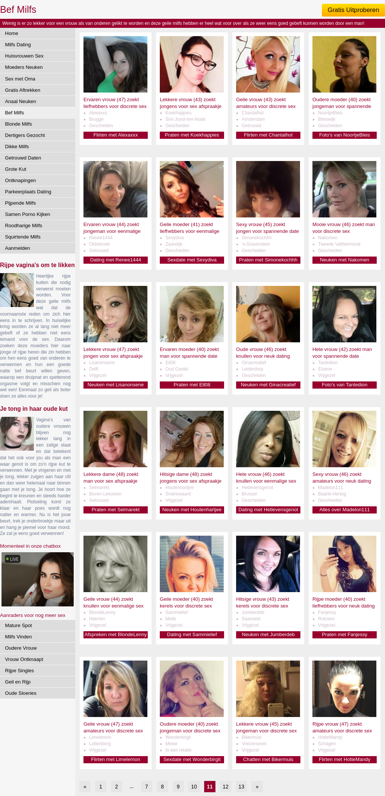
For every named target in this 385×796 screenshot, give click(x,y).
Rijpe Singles (19, 670)
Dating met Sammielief (192, 634)
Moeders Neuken (23, 67)
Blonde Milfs (18, 124)
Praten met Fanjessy (344, 634)
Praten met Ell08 (192, 384)
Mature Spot (18, 625)
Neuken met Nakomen (344, 260)
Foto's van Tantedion (344, 384)
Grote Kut (15, 169)
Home (11, 33)
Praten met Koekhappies (192, 135)
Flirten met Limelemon (115, 759)
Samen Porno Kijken (27, 214)
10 (194, 787)
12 (226, 787)
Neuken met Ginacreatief (268, 384)
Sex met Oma (20, 79)
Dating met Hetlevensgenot (268, 509)
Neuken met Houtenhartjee (192, 509)
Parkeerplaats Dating (28, 191)
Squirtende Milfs (23, 237)
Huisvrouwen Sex (24, 56)
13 (241, 787)
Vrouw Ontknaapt (24, 659)
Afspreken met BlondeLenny (116, 634)
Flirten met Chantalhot (268, 135)
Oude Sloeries (20, 693)
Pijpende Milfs (20, 203)
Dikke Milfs (17, 146)
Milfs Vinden (18, 637)
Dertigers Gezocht (25, 135)
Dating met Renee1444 (115, 260)
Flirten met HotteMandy (344, 759)
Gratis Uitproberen (353, 10)
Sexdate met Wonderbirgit (191, 759)
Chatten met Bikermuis (268, 759)
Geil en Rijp (17, 682)
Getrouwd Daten (23, 158)
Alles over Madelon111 (344, 509)
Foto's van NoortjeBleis (344, 135)
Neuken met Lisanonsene (116, 384)
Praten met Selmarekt (116, 509)
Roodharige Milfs (23, 225)
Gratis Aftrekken (22, 90)
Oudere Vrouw (21, 648)
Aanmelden (17, 248)
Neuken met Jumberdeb (268, 634)
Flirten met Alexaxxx (116, 135)
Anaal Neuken (20, 101)
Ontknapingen (20, 180)
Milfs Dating (18, 44)
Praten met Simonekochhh (268, 260)
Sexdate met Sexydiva (192, 260)
